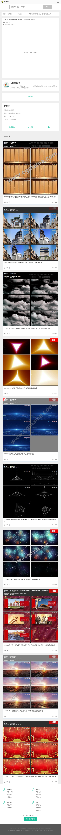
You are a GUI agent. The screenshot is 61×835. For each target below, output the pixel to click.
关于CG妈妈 (10, 792)
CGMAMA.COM (36, 830)
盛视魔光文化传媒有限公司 (15, 830)
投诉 (49, 127)
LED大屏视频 (18, 14)
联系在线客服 (30, 819)
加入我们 (38, 807)
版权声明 (9, 794)
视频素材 (9, 14)
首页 (4, 14)
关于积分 (9, 807)
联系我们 (9, 797)
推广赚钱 (38, 805)
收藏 (30, 127)
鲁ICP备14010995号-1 (47, 830)
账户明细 (38, 794)
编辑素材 (30, 96)
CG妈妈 (38, 828)
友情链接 (38, 810)
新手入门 (38, 792)
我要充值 (38, 797)
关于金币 (9, 805)
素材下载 (12, 127)
